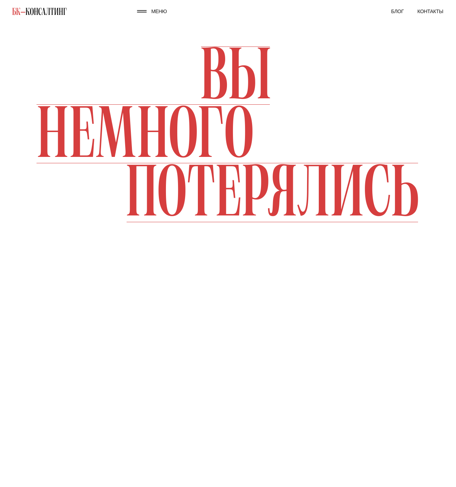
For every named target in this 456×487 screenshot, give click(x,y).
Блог (397, 11)
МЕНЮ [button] (159, 11)
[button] (142, 11)
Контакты (430, 11)
